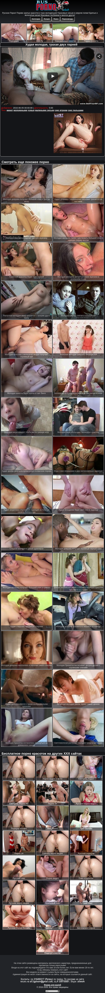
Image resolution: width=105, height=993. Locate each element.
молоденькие (20, 110)
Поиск (55, 19)
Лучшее (47, 19)
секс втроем (61, 110)
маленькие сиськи (44, 110)
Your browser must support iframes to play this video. (52, 76)
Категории (36, 19)
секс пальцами (75, 110)
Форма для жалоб (52, 985)
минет (10, 110)
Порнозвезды (67, 19)
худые (31, 110)
